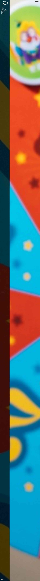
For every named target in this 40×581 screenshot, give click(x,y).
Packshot (2, 12)
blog (1, 14)
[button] (37, 1)
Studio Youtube (3, 9)
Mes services (3, 11)
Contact (2, 13)
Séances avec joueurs (4, 10)
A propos (2, 8)
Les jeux (2, 7)
